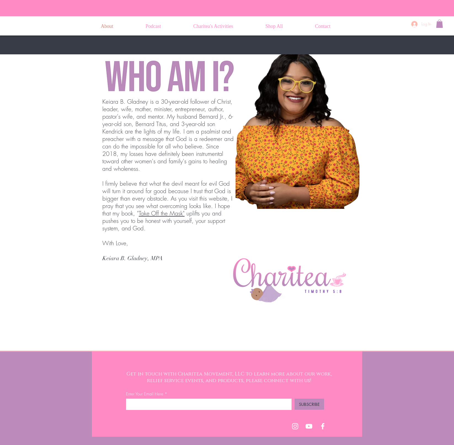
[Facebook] (323, 426)
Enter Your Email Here (144, 394)
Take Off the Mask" (162, 213)
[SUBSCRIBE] (309, 404)
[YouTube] (309, 426)
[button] (439, 24)
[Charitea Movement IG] (295, 426)
